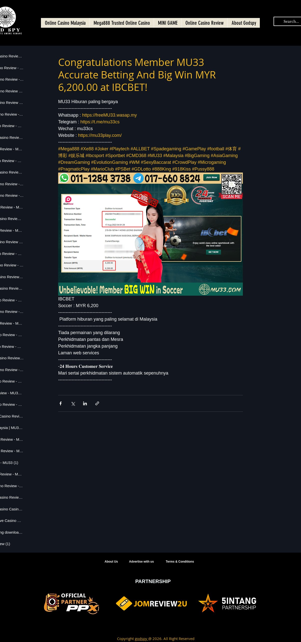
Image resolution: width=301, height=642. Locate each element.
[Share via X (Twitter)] (72, 403)
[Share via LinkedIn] (85, 403)
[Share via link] (97, 403)
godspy (141, 638)
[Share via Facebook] (60, 403)
